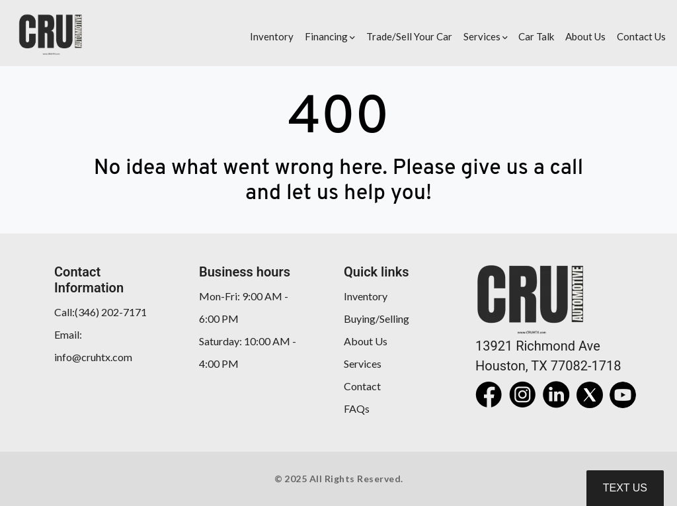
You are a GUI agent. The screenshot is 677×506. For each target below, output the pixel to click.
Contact (362, 386)
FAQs (357, 408)
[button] (328, 33)
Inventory (365, 296)
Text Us (625, 487)
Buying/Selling (376, 318)
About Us (365, 341)
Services (362, 363)
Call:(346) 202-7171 (100, 312)
